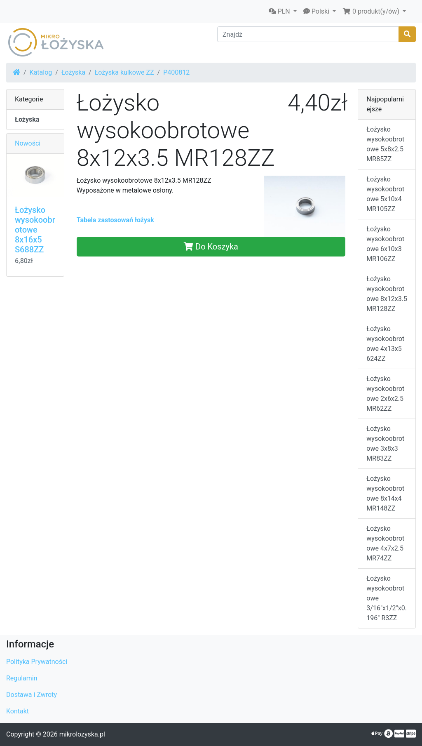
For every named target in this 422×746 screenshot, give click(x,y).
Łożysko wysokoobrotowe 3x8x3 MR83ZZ (385, 443)
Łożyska (73, 72)
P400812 (176, 72)
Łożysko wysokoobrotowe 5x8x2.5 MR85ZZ (385, 144)
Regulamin (22, 678)
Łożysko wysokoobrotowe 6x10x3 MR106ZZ (385, 244)
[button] (282, 11)
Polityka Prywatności (36, 662)
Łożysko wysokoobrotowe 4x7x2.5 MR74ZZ (385, 543)
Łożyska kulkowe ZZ (124, 72)
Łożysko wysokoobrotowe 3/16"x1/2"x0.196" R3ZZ (386, 598)
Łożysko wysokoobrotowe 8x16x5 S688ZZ (35, 229)
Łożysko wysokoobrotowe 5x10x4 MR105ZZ (385, 194)
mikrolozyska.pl (82, 734)
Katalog (41, 72)
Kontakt (17, 711)
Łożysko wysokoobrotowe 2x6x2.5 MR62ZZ (385, 393)
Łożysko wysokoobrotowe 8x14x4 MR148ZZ (385, 493)
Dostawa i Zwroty (31, 695)
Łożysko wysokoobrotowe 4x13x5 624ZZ (385, 343)
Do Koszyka (211, 247)
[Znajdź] (308, 34)
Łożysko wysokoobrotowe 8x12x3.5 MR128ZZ (386, 294)
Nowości (27, 143)
